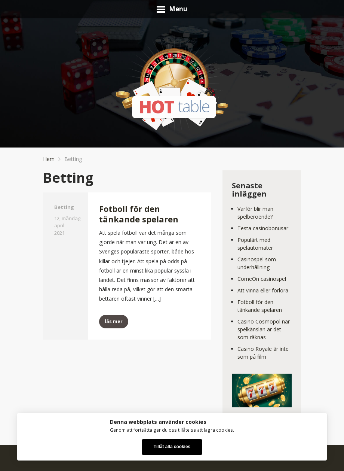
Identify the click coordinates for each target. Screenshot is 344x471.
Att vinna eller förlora (262, 290)
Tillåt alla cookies (172, 446)
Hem (49, 158)
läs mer (114, 321)
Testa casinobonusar (262, 228)
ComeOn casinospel (261, 278)
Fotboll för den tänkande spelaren (138, 214)
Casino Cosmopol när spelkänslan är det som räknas (263, 329)
